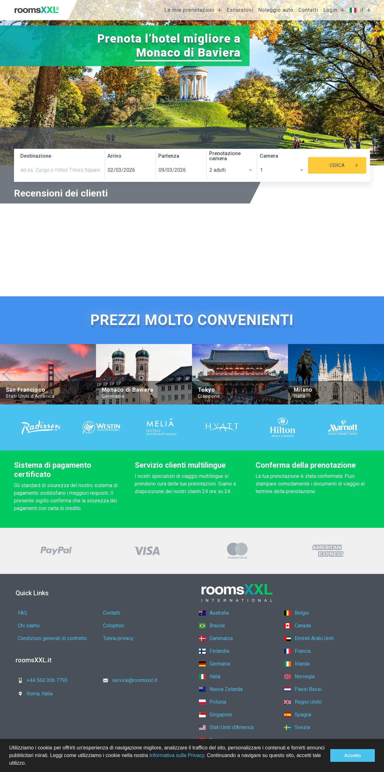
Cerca (348, 165)
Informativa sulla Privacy (176, 755)
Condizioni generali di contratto (52, 638)
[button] (29, 764)
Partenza (168, 156)
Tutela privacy (118, 638)
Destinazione (35, 156)
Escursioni (240, 10)
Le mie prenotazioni (189, 10)
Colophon (113, 626)
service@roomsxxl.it (128, 680)
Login (330, 10)
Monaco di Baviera (188, 52)
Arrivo (114, 156)
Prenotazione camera (225, 156)
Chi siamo (29, 626)
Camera (269, 156)
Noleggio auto (275, 10)
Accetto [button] (352, 755)
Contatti (308, 10)
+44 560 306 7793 (41, 680)
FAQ (22, 613)
